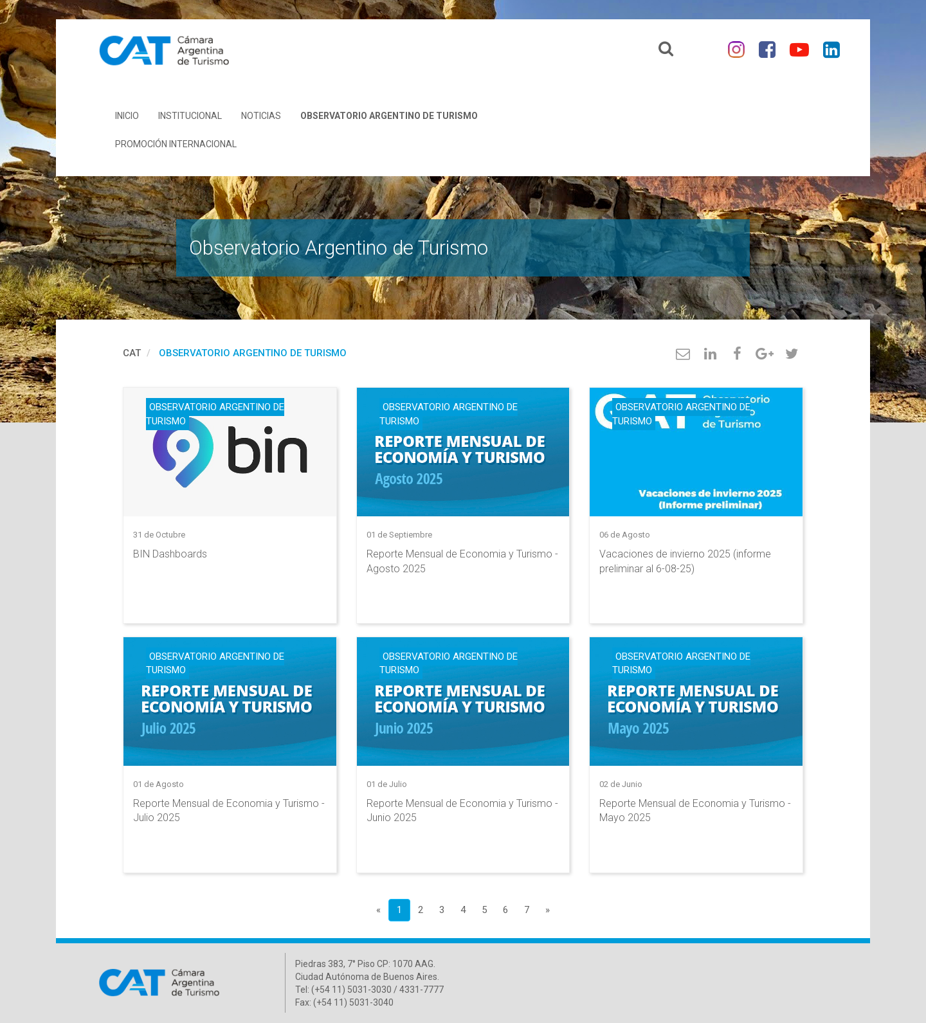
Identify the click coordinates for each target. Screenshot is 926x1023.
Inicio (127, 116)
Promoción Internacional (176, 144)
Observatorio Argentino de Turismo (389, 116)
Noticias (261, 116)
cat (132, 353)
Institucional (190, 116)
